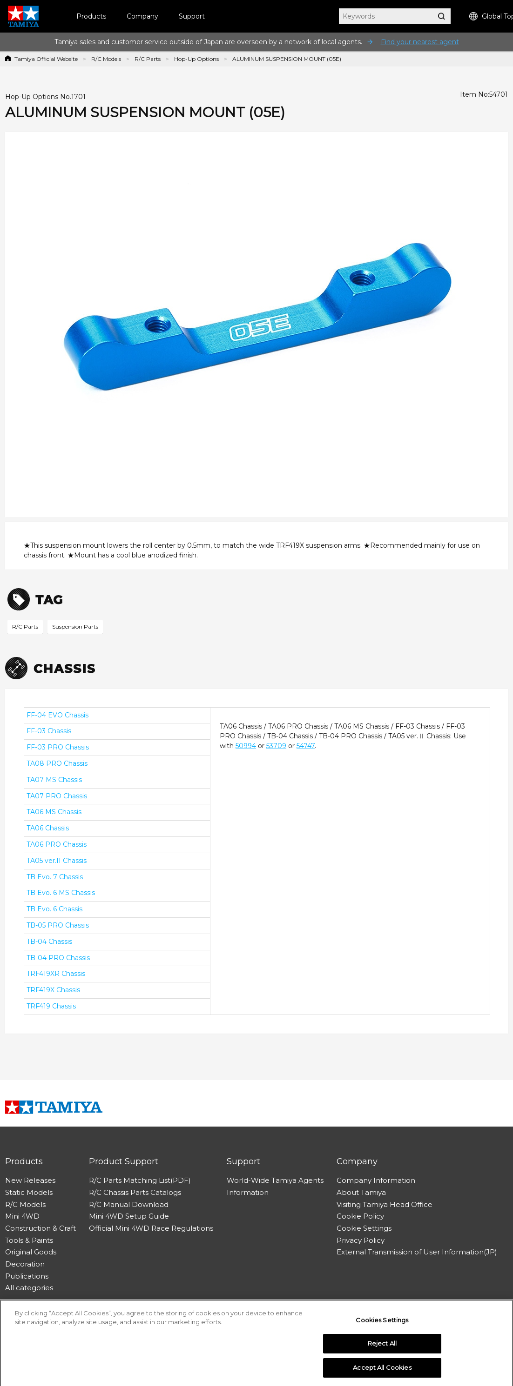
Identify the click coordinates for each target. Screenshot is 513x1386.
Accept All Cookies (382, 1370)
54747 (306, 746)
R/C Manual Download (129, 1204)
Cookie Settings (364, 1228)
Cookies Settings (382, 1322)
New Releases (30, 1180)
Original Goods (30, 1251)
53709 (276, 746)
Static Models (29, 1192)
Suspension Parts (75, 626)
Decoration (25, 1264)
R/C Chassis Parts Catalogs (135, 1192)
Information (248, 1192)
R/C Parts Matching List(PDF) (140, 1180)
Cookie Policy (360, 1216)
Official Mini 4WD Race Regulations (151, 1228)
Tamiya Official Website (46, 58)
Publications (26, 1276)
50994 (246, 746)
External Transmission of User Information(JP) (417, 1251)
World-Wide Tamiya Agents (275, 1180)
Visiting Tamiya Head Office (384, 1204)
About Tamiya (361, 1192)
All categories (29, 1287)
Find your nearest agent (420, 42)
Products (91, 16)
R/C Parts (148, 58)
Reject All (382, 1346)
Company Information (376, 1180)
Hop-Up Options (196, 58)
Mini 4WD (22, 1216)
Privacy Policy (361, 1240)
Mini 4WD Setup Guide (129, 1216)
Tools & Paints (29, 1240)
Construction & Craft (40, 1228)
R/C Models (106, 58)
